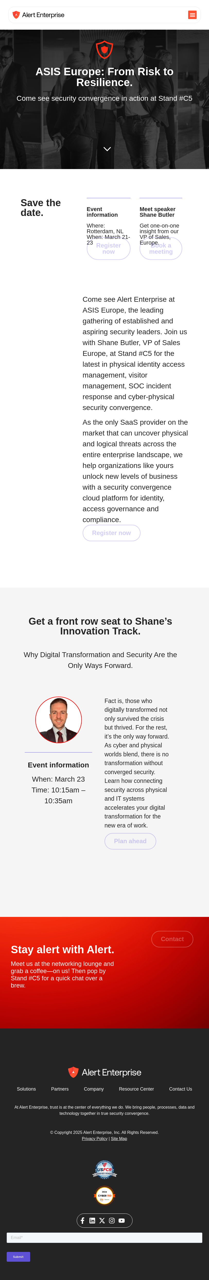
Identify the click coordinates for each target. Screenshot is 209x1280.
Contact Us (180, 1089)
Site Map (119, 1138)
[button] (192, 15)
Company (94, 1089)
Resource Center (136, 1089)
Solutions (26, 1089)
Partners (60, 1089)
